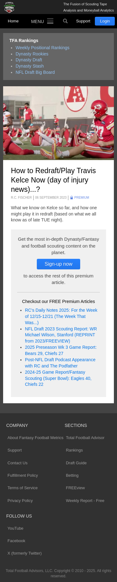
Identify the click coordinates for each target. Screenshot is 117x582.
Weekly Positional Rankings (43, 47)
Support (83, 21)
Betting (72, 475)
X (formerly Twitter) (24, 553)
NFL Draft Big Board (35, 72)
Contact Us (17, 463)
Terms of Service (22, 487)
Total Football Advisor (85, 437)
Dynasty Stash (30, 66)
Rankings (74, 450)
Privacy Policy (20, 500)
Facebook (16, 540)
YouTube (15, 528)
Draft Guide (76, 463)
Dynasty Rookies (32, 53)
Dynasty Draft (29, 59)
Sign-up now (58, 264)
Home (13, 21)
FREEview (75, 487)
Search (65, 21)
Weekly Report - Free (85, 500)
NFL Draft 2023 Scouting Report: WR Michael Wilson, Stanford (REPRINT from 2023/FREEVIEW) (61, 335)
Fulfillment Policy (22, 475)
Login (105, 21)
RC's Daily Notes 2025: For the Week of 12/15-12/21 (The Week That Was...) (61, 316)
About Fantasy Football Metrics (35, 437)
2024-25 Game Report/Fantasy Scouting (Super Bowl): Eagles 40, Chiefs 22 (58, 378)
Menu (37, 21)
